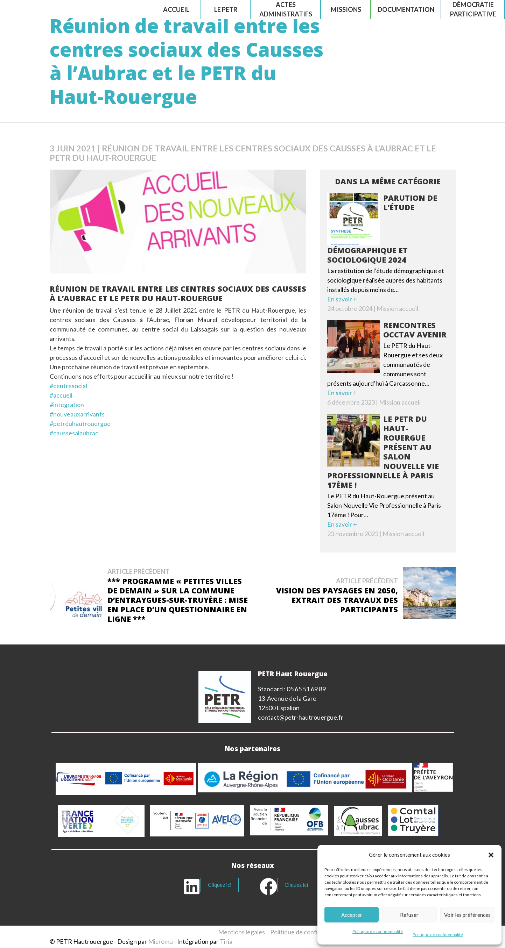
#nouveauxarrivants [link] (77, 414)
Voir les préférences (467, 915)
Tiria (226, 941)
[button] (491, 854)
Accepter (351, 915)
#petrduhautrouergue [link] (80, 423)
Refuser (409, 915)
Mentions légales (241, 932)
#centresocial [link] (68, 386)
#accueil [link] (61, 395)
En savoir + (342, 299)
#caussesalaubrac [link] (74, 433)
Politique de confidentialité (377, 931)
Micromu (160, 941)
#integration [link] (67, 404)
